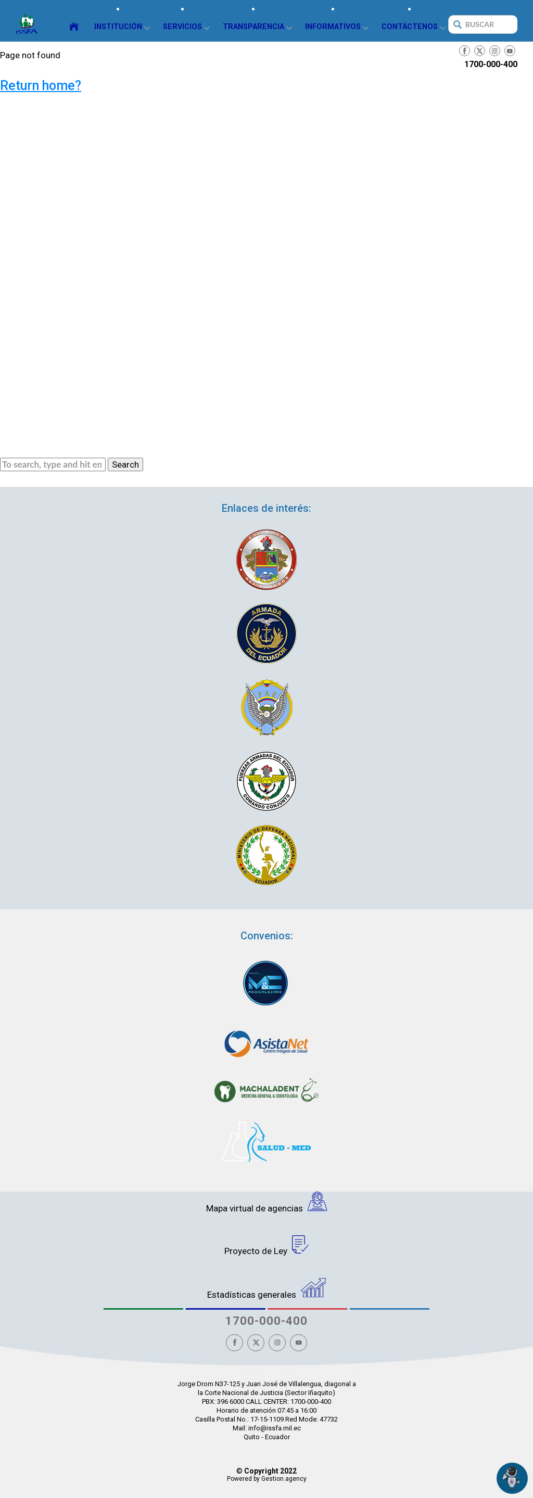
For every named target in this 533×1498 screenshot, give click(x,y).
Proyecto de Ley (266, 1245)
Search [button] (125, 464)
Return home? (40, 85)
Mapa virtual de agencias (266, 1202)
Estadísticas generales (266, 1289)
